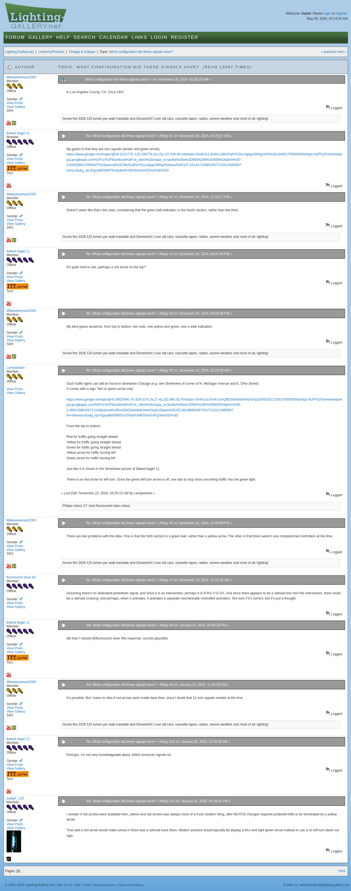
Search (84, 37)
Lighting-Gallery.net (19, 52)
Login (159, 37)
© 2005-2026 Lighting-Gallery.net (29, 885)
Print (342, 871)
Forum (15, 37)
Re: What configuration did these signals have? (121, 136)
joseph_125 (15, 798)
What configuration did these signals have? (141, 52)
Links (140, 37)
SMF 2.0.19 (64, 885)
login (327, 13)
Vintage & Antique (82, 52)
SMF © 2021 (83, 885)
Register (185, 37)
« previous (328, 52)
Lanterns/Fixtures (51, 52)
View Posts (15, 103)
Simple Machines (104, 885)
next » (341, 52)
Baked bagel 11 (18, 133)
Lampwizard (16, 368)
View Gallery (16, 107)
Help (63, 37)
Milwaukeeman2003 (21, 77)
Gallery (40, 37)
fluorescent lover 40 (21, 577)
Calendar (113, 37)
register (341, 13)
